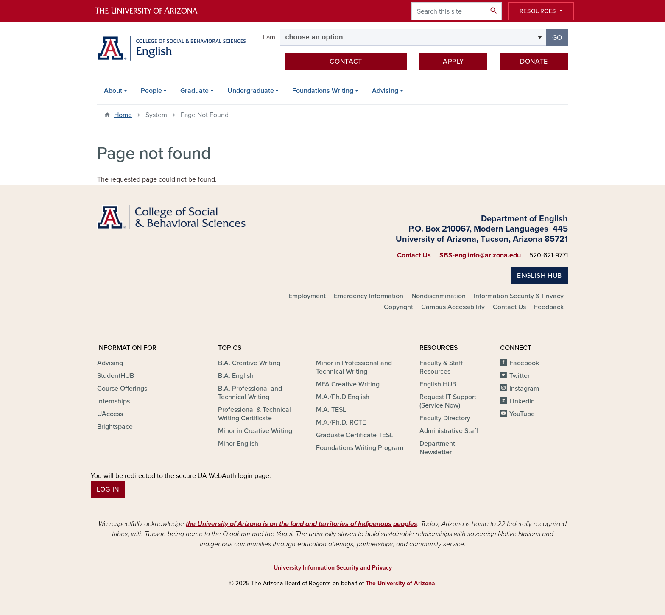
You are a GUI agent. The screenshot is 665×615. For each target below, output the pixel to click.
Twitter (519, 376)
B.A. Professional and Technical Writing (250, 392)
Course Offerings (122, 388)
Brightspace (115, 426)
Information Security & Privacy (519, 296)
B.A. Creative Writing (249, 363)
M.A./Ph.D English (342, 397)
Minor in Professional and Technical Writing (354, 367)
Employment (307, 296)
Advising (385, 91)
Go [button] (560, 37)
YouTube (522, 414)
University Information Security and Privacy (333, 567)
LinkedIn (522, 401)
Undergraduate (250, 91)
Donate (534, 61)
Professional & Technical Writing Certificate (254, 413)
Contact (346, 61)
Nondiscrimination (438, 296)
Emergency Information (368, 296)
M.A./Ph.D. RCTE (341, 422)
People (151, 91)
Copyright (398, 307)
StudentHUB (115, 376)
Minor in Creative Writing (255, 431)
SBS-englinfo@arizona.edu (480, 255)
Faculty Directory (444, 418)
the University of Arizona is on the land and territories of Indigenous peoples (301, 524)
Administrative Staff (448, 431)
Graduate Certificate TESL (354, 435)
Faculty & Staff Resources (441, 367)
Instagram (524, 388)
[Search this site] (448, 11)
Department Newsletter (437, 447)
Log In (108, 489)
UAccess (110, 414)
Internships (113, 401)
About (113, 91)
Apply (453, 61)
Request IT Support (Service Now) (447, 401)
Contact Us (414, 255)
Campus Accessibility (453, 307)
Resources (539, 11)
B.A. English (236, 376)
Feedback (549, 307)
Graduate (194, 91)
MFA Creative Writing (348, 384)
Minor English (238, 443)
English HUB (539, 275)
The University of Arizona (400, 583)
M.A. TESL (331, 409)
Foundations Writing (322, 91)
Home (123, 115)
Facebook (524, 363)
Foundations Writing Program (359, 448)
